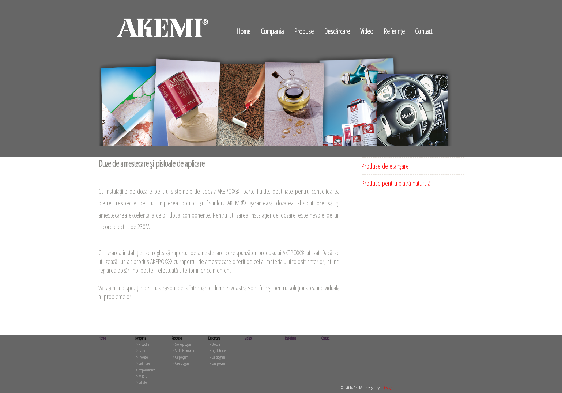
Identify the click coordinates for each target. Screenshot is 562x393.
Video (366, 31)
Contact (423, 31)
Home (243, 31)
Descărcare (337, 31)
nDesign (386, 387)
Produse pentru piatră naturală (396, 183)
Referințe (394, 31)
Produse (304, 31)
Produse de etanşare (385, 166)
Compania (272, 31)
